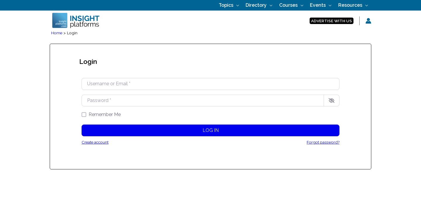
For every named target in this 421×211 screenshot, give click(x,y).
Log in (211, 130)
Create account (95, 142)
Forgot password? (323, 142)
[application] (253, 5)
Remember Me (105, 114)
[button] (331, 21)
